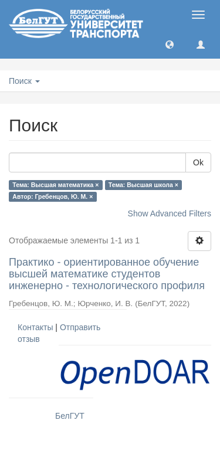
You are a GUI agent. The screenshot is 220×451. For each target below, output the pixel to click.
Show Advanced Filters (169, 213)
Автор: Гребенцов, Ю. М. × (52, 196)
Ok (198, 162)
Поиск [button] (24, 81)
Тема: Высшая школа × (143, 184)
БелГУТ (69, 416)
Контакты (35, 327)
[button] (169, 44)
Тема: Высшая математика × (55, 184)
